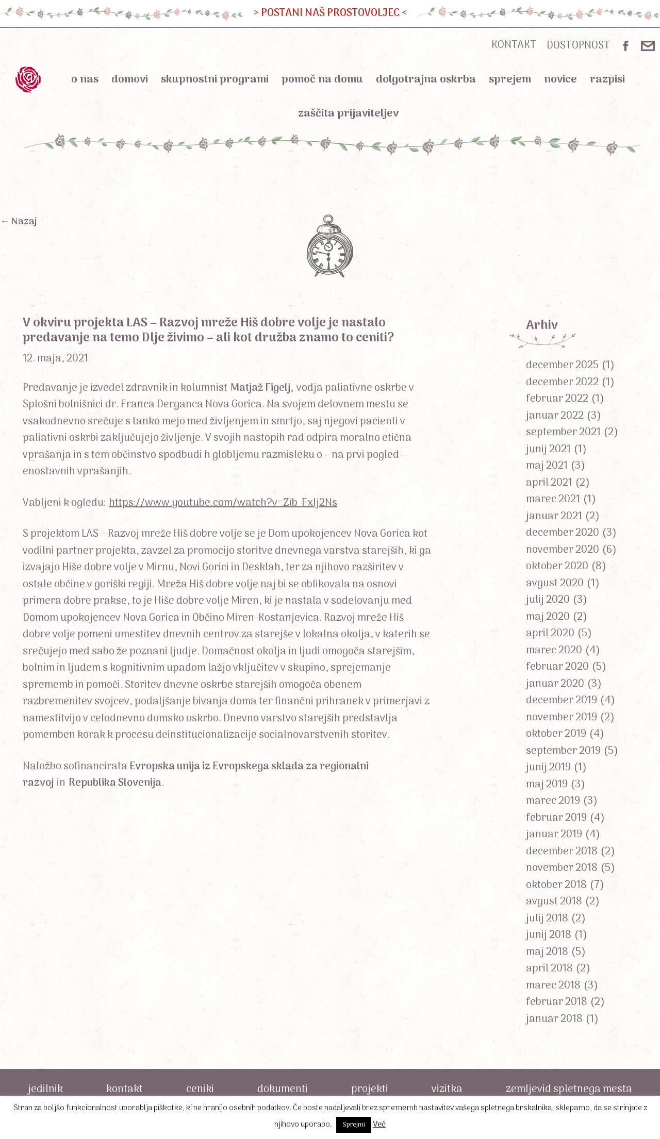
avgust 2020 (555, 583)
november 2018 (562, 868)
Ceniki (200, 1089)
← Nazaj (18, 221)
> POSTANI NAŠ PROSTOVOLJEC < (330, 13)
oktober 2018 (556, 885)
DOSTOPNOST (578, 46)
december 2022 (562, 382)
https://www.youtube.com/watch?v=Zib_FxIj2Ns (223, 503)
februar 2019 (556, 818)
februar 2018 (556, 1002)
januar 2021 (554, 516)
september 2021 (563, 432)
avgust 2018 (554, 902)
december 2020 (562, 533)
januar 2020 (555, 684)
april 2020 (550, 633)
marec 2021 (553, 499)
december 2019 (561, 700)
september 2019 (563, 751)
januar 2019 (554, 835)
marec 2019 (553, 801)
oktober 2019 (556, 734)
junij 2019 (548, 768)
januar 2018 (554, 1019)
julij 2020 (548, 600)
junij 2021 (548, 449)
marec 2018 (553, 986)
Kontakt (124, 1089)
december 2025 (562, 365)
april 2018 (549, 969)
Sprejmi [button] (353, 1124)
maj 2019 (547, 785)
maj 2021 (547, 466)
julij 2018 (547, 919)
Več (379, 1124)
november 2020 (562, 550)
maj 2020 (548, 617)
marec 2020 (554, 650)
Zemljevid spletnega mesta (569, 1089)
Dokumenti (282, 1089)
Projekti (369, 1089)
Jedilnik (45, 1089)
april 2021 (549, 483)
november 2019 (561, 717)
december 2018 (562, 852)
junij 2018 (548, 935)
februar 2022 (557, 399)
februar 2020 (557, 667)
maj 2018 (547, 952)
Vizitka (447, 1089)
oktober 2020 (557, 566)
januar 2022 (555, 416)
